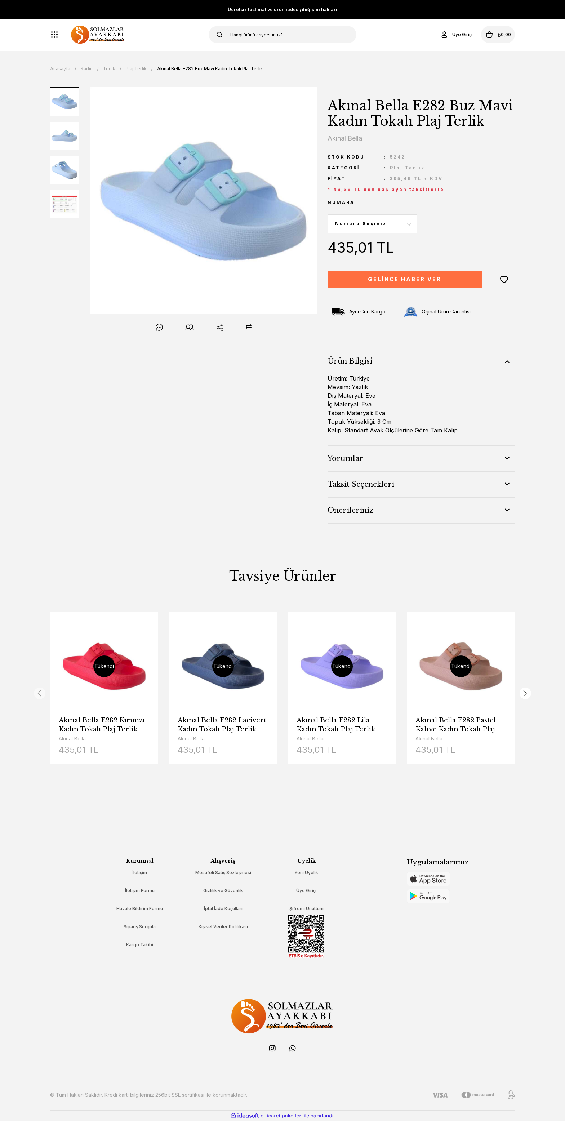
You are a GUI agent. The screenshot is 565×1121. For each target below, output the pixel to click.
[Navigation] (54, 34)
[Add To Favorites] (504, 279)
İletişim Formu (140, 890)
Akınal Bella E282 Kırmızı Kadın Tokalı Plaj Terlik (102, 724)
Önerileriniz (350, 510)
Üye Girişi (306, 890)
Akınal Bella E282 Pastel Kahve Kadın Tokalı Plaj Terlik (455, 725)
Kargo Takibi (139, 944)
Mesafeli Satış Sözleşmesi (223, 872)
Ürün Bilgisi (350, 361)
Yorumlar (345, 458)
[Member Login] (442, 34)
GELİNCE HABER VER (405, 279)
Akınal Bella (72, 738)
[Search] (282, 34)
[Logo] (98, 35)
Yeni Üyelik (306, 872)
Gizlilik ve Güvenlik (223, 890)
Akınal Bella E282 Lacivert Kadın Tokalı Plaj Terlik (222, 724)
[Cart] (491, 34)
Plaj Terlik (407, 167)
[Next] (525, 693)
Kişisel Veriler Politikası (223, 926)
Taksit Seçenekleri (361, 484)
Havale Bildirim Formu (139, 908)
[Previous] (39, 693)
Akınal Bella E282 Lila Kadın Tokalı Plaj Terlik (336, 724)
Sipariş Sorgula (140, 926)
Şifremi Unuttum (306, 908)
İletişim (139, 872)
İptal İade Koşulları (223, 908)
